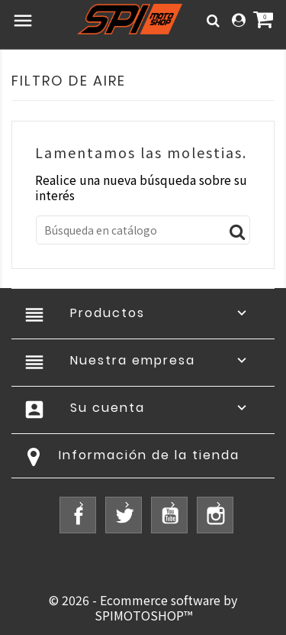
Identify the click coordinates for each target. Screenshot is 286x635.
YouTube (169, 515)
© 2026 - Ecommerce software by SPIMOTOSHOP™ (143, 607)
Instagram (215, 515)
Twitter (123, 515)
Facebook (77, 515)
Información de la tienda (149, 455)
